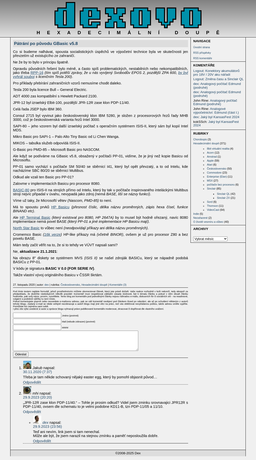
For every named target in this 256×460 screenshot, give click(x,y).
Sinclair (211, 188)
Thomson (212, 205)
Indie (196, 213)
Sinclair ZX (223, 197)
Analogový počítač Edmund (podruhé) (217, 85)
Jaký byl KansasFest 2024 (220, 117)
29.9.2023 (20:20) (37, 401)
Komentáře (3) (118, 284)
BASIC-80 (21, 190)
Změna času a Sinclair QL (224, 79)
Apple (210, 160)
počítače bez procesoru (221, 184)
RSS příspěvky (202, 52)
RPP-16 (36, 73)
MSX (210, 180)
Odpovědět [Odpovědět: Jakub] (32, 386)
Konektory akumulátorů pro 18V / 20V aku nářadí (216, 72)
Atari (209, 164)
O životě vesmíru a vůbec (208, 221)
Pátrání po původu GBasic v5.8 (46, 43)
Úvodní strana (201, 47)
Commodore (214, 172)
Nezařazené (200, 217)
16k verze (52, 234)
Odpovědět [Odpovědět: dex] (42, 445)
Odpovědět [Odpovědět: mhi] (32, 416)
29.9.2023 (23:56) (47, 430)
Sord (210, 201)
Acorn (210, 152)
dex (196, 84)
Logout (198, 71)
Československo (216, 168)
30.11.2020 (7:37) (37, 376)
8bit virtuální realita (218, 148)
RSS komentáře (202, 58)
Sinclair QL (223, 193)
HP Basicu (60, 207)
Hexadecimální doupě (206, 143)
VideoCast (213, 209)
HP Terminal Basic (35, 218)
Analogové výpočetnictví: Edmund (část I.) (216, 110)
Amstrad (212, 156)
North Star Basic (26, 228)
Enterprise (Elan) (217, 176)
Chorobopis (200, 139)
